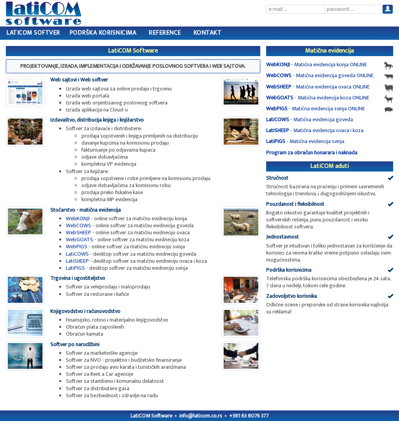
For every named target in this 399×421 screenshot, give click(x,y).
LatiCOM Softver (33, 33)
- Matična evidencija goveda (309, 119)
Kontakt (207, 33)
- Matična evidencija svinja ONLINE (329, 109)
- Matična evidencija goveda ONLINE (329, 76)
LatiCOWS (77, 253)
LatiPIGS (75, 268)
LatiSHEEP (77, 260)
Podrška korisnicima (102, 33)
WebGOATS (79, 239)
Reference (164, 33)
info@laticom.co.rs (200, 415)
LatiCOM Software (151, 415)
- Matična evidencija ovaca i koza (315, 130)
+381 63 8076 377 (249, 415)
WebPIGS (76, 246)
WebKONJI (78, 218)
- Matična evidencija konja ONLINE (329, 65)
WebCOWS (78, 225)
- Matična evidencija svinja (305, 141)
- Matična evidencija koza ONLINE (329, 98)
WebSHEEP (78, 232)
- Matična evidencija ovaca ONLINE (329, 87)
